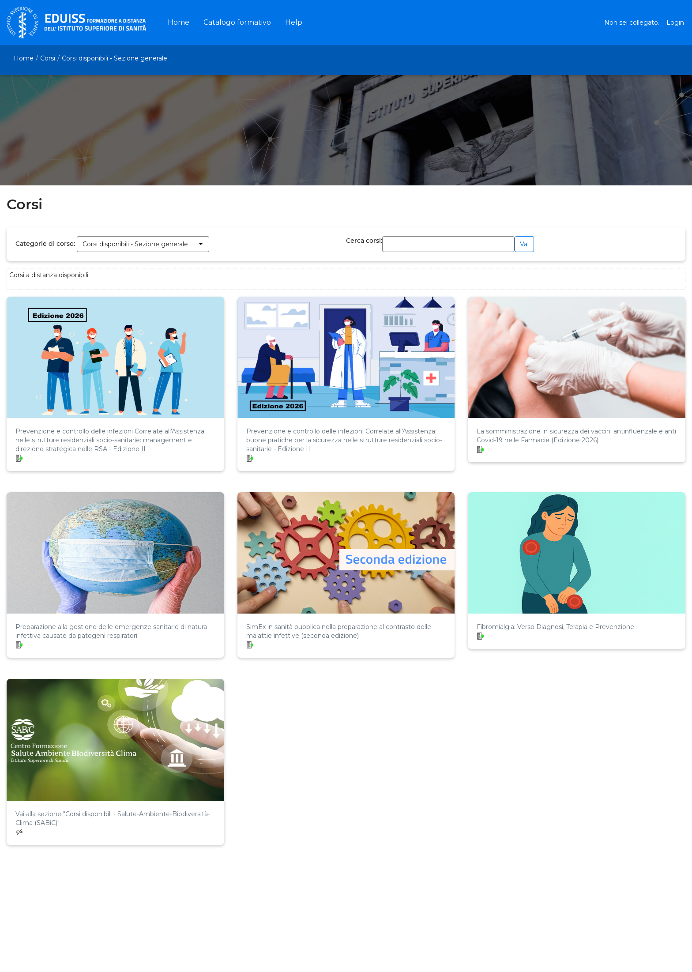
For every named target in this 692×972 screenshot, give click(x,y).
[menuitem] (178, 22)
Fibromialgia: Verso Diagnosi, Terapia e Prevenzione (555, 627)
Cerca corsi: (364, 241)
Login (675, 22)
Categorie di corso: (45, 244)
